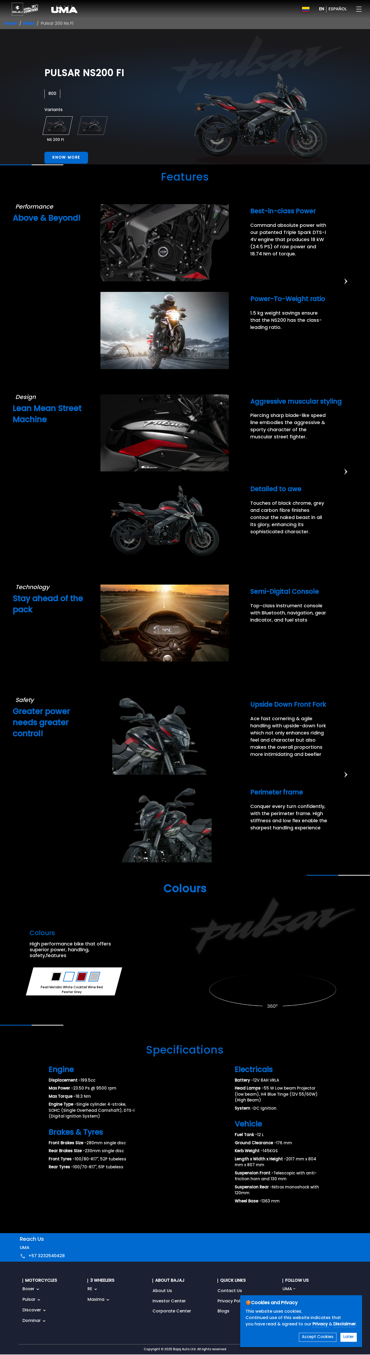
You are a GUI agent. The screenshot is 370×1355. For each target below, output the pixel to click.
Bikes (28, 24)
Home (10, 24)
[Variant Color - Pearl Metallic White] (69, 976)
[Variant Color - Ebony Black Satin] (56, 976)
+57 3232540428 (46, 1256)
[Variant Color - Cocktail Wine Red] (81, 976)
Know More (66, 158)
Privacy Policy (232, 1301)
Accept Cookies (318, 1337)
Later (348, 1337)
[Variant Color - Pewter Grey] (94, 976)
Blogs (223, 1311)
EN (321, 9)
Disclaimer (344, 1324)
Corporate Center (171, 1311)
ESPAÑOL (338, 9)
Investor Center (169, 1301)
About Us (162, 1291)
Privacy (320, 1324)
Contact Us (230, 1291)
